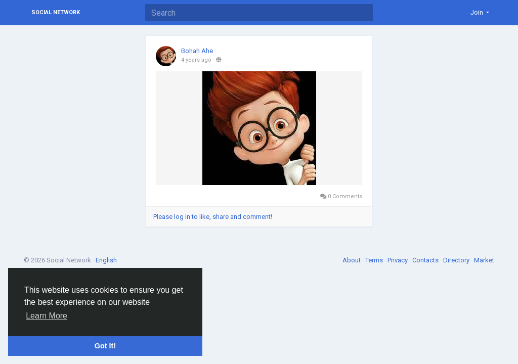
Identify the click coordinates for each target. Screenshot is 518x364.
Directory (457, 260)
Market (484, 260)
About (352, 260)
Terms (374, 260)
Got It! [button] (105, 346)
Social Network (55, 12)
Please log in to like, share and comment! (212, 216)
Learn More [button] (46, 315)
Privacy (398, 260)
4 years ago (196, 60)
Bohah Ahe (197, 51)
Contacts (426, 260)
